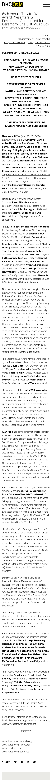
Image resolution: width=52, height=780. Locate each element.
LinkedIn (28, 762)
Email (34, 762)
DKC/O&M (12, 4)
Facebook (22, 762)
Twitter (15, 762)
